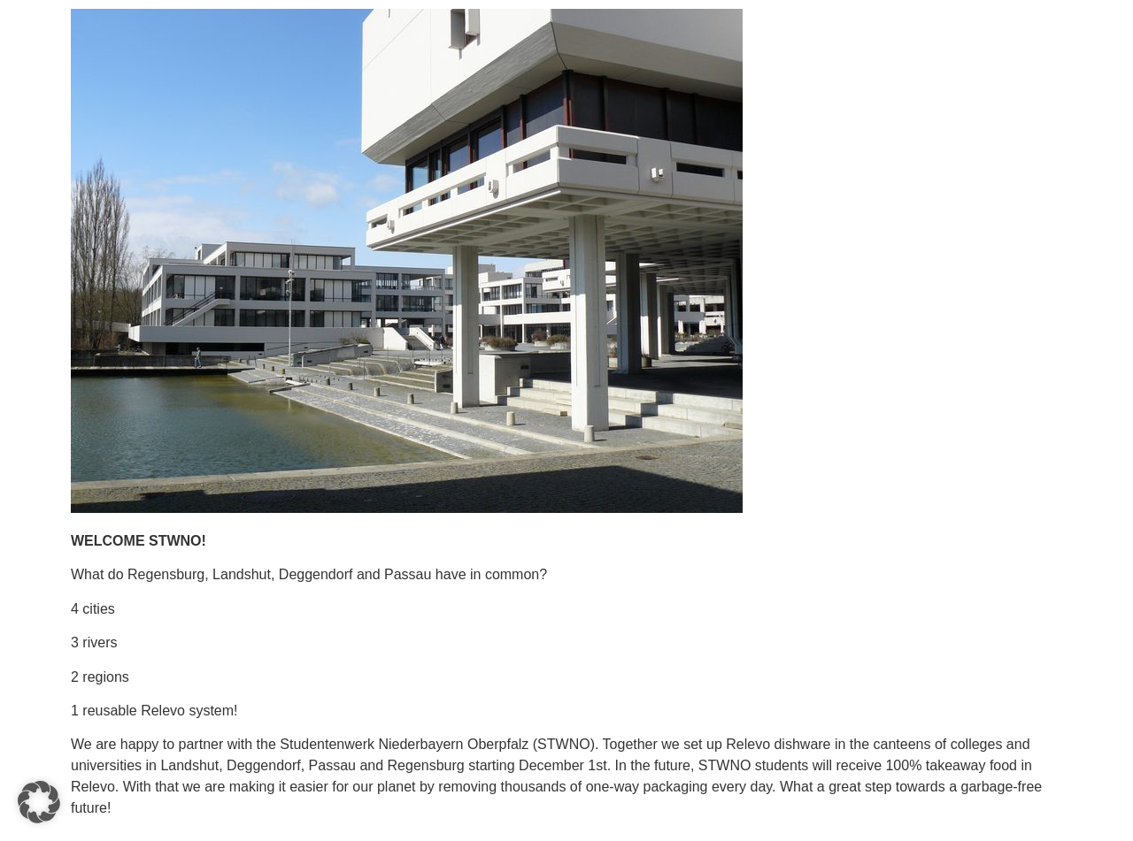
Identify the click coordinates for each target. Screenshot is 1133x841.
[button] (39, 802)
